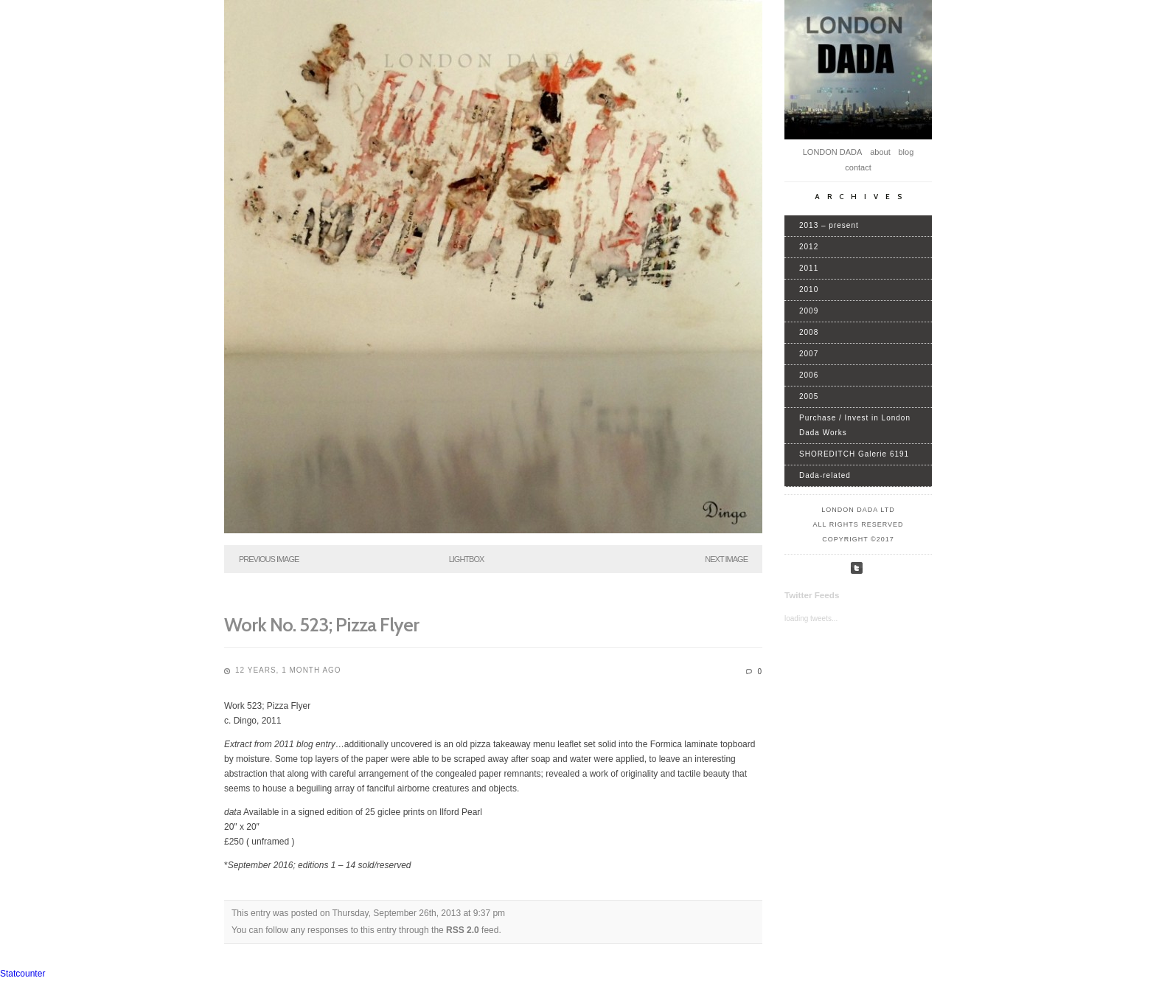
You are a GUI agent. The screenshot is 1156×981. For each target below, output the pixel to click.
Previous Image (269, 559)
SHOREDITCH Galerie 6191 (854, 454)
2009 (808, 311)
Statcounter (22, 973)
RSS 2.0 (462, 930)
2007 (808, 354)
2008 (808, 332)
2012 (808, 247)
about (880, 152)
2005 (808, 396)
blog (905, 152)
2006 (808, 375)
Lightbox (466, 559)
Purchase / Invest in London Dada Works (854, 425)
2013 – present (829, 225)
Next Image (726, 559)
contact (858, 167)
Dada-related (825, 475)
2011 (808, 268)
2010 (808, 289)
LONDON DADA (833, 152)
